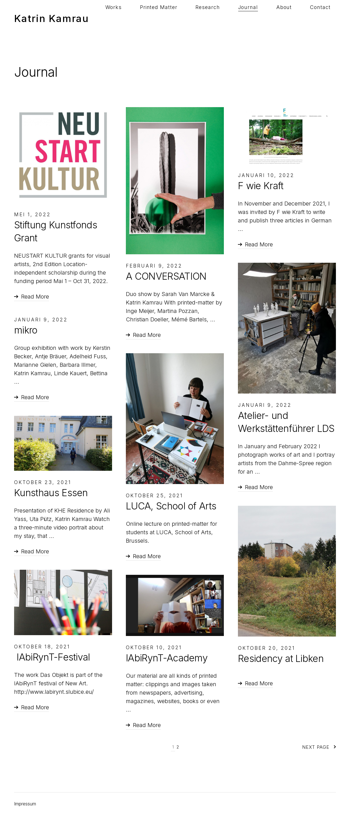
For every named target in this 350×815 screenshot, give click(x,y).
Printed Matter (208, 18)
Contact (326, 18)
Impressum (25, 804)
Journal (275, 18)
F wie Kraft (261, 185)
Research (246, 18)
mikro (25, 330)
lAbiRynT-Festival (52, 657)
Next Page (319, 747)
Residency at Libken (281, 658)
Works (174, 18)
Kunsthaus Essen (51, 492)
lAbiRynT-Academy (167, 658)
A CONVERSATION (166, 276)
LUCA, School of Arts (171, 506)
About (300, 18)
